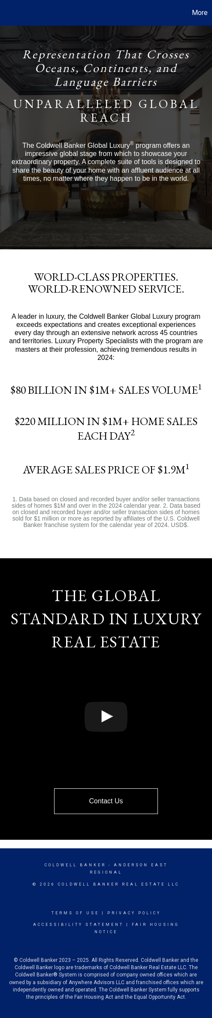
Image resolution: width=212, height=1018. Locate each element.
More (200, 13)
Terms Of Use (75, 913)
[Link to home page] (7, 13)
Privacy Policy (134, 913)
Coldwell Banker (75, 865)
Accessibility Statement (78, 924)
